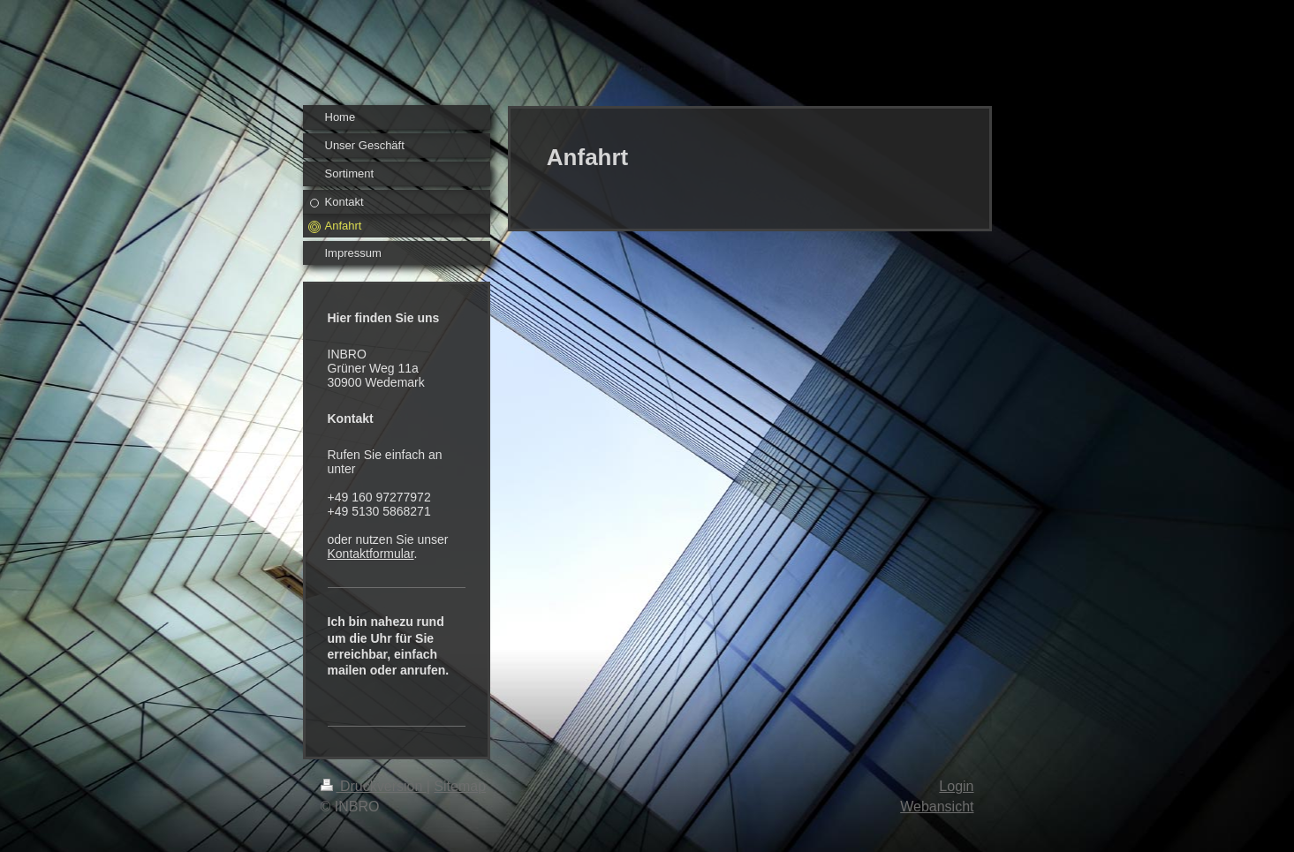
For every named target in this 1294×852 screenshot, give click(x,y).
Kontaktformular (371, 554)
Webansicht (936, 806)
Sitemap (460, 786)
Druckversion (374, 786)
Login (956, 786)
